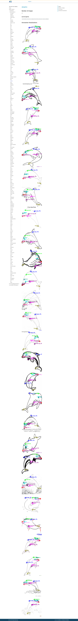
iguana (11, 132)
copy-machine (12, 64)
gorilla (11, 110)
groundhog (12, 113)
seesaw (11, 216)
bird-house (12, 32)
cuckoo (11, 74)
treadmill (11, 256)
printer (11, 186)
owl (10, 167)
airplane (11, 14)
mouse (11, 164)
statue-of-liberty (13, 239)
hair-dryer (11, 117)
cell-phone (12, 52)
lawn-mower (12, 147)
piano (11, 176)
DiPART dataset (11, 9)
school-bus (12, 206)
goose (11, 109)
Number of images (62, 7)
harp (11, 122)
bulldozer (11, 36)
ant (10, 18)
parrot (11, 170)
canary (11, 44)
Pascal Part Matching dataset (14, 283)
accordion (12, 13)
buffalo (11, 33)
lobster (11, 151)
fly (10, 101)
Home (10, 7)
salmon (11, 202)
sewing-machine (13, 218)
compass (11, 63)
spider (11, 233)
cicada (11, 59)
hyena (11, 129)
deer (11, 75)
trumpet (11, 262)
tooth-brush (12, 252)
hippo (11, 126)
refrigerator (12, 197)
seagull (11, 212)
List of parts (60, 9)
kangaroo (11, 137)
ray (10, 195)
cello (11, 53)
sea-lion (11, 210)
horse (11, 128)
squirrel (11, 236)
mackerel (11, 152)
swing (11, 241)
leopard (11, 148)
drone (11, 87)
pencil (11, 174)
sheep (11, 221)
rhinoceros (12, 198)
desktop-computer (13, 76)
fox (10, 102)
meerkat (11, 156)
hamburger (12, 118)
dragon (11, 83)
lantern (11, 143)
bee (10, 28)
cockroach (12, 60)
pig (10, 178)
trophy (11, 259)
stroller (11, 240)
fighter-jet (11, 98)
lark (10, 145)
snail (11, 228)
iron (11, 133)
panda (11, 168)
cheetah (11, 55)
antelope (11, 21)
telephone (12, 247)
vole (11, 270)
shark (11, 220)
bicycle (11, 30)
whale (11, 274)
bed (10, 26)
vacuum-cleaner (12, 266)
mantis (11, 155)
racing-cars (12, 191)
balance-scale (12, 22)
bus (10, 37)
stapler (11, 237)
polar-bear (12, 183)
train (11, 255)
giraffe (11, 105)
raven (11, 194)
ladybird (11, 140)
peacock (11, 171)
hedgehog (12, 124)
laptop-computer (13, 144)
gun (11, 116)
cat (10, 49)
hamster (11, 120)
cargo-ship (12, 47)
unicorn (11, 264)
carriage (11, 48)
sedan (11, 214)
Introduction (12, 10)
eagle (11, 91)
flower (11, 99)
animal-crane (12, 17)
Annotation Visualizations (63, 10)
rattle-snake (12, 193)
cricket (11, 71)
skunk (11, 225)
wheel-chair (12, 275)
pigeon (11, 179)
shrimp (11, 224)
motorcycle (12, 163)
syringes (11, 244)
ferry (11, 97)
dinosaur (11, 78)
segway (11, 217)
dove (11, 82)
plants (11, 182)
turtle (11, 263)
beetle (11, 29)
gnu (11, 106)
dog (11, 79)
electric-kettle (12, 93)
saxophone (12, 205)
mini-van (11, 159)
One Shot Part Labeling (13, 6)
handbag (11, 121)
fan (10, 95)
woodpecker (12, 278)
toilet (11, 251)
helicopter (12, 125)
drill (10, 86)
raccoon (11, 190)
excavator (12, 94)
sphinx (11, 232)
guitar (11, 114)
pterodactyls (12, 187)
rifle (10, 199)
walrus (11, 271)
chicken (11, 56)
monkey (11, 160)
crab (11, 68)
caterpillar (12, 51)
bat (10, 24)
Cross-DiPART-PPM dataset (13, 285)
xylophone (12, 279)
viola (11, 267)
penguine (11, 175)
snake (11, 229)
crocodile (11, 72)
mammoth (12, 153)
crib (10, 70)
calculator (12, 40)
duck (11, 90)
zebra (11, 282)
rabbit (11, 189)
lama (11, 141)
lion (10, 149)
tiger (11, 248)
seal (11, 213)
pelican (11, 172)
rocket (11, 201)
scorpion (11, 209)
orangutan (12, 166)
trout (11, 260)
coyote (11, 67)
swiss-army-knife (13, 243)
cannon (11, 45)
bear (11, 25)
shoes (11, 222)
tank (11, 245)
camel (11, 41)
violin (11, 268)
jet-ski (11, 136)
